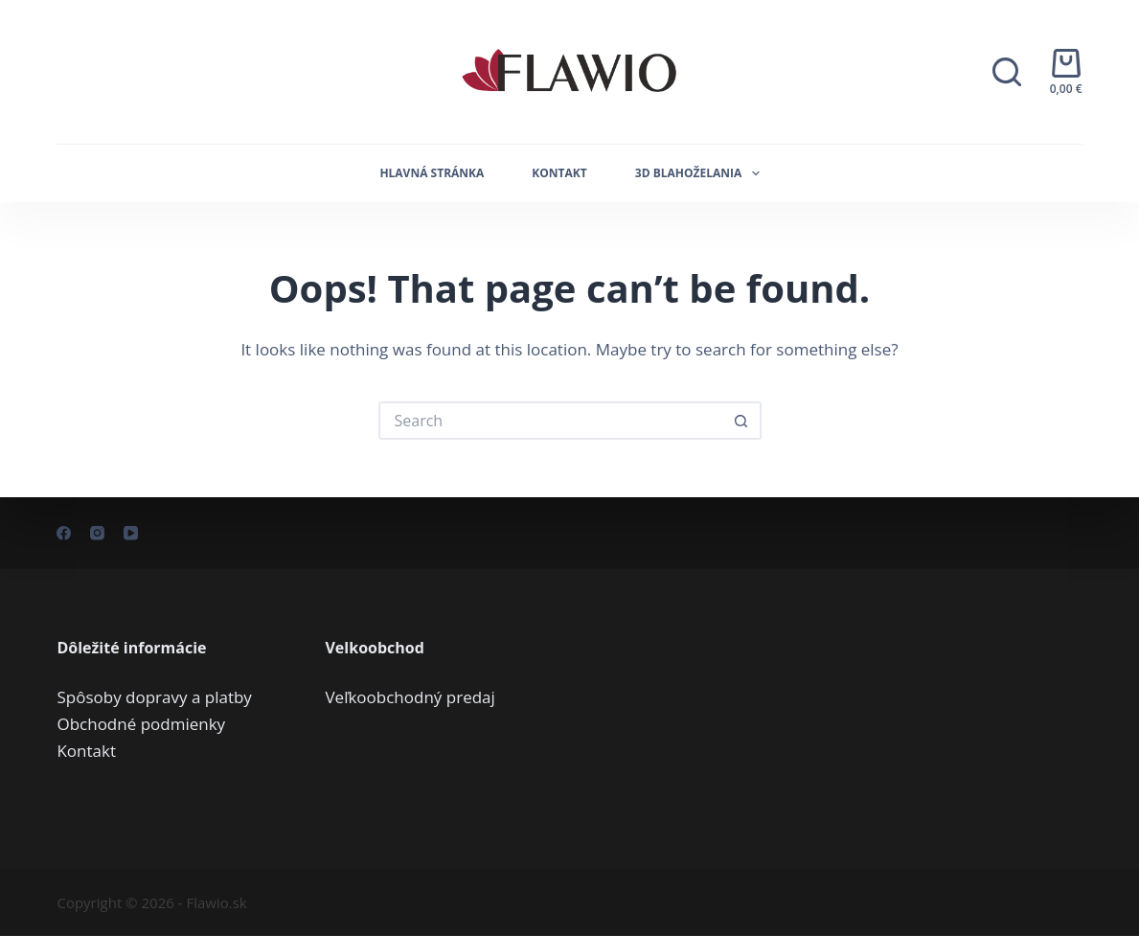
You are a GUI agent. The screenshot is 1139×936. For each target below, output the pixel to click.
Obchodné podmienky (141, 723)
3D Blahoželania (701, 173)
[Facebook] (64, 533)
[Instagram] (97, 533)
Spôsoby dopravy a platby (154, 696)
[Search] (1006, 71)
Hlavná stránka (431, 173)
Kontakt (559, 173)
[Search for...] (550, 420)
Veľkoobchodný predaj (409, 696)
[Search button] (742, 420)
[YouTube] (131, 533)
